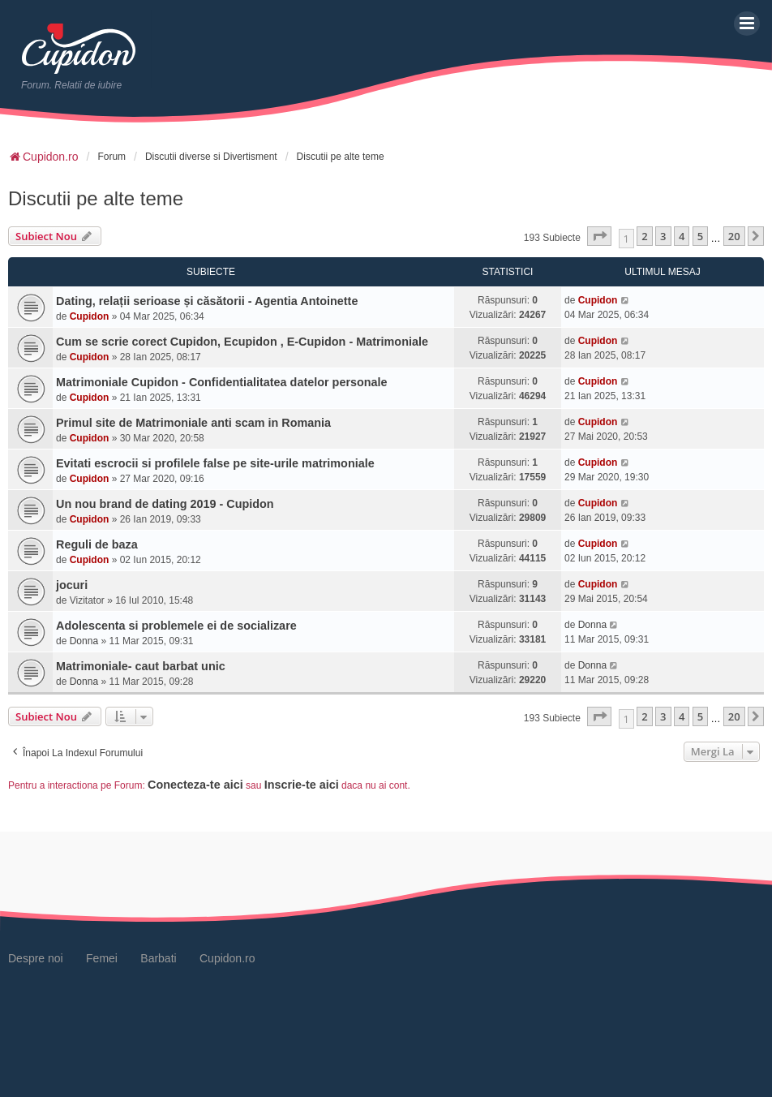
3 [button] (663, 236)
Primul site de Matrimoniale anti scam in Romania (193, 422)
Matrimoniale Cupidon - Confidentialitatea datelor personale (222, 382)
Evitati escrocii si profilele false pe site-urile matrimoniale (215, 463)
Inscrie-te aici (301, 784)
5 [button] (700, 236)
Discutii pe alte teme (95, 198)
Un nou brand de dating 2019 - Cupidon (165, 503)
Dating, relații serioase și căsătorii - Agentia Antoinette (207, 301)
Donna (84, 641)
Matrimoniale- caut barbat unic (140, 666)
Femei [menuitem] (102, 958)
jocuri (72, 585)
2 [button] (644, 236)
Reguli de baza (97, 544)
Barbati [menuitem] (158, 958)
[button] (599, 236)
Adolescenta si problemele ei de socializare (176, 625)
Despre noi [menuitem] (35, 958)
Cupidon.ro (227, 958)
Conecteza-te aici (195, 784)
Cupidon (89, 316)
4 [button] (681, 236)
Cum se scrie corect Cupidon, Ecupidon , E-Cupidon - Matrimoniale (242, 341)
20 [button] (734, 236)
